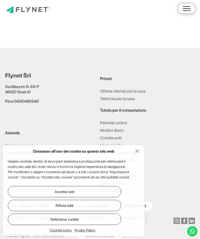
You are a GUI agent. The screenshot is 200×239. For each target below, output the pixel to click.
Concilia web (111, 137)
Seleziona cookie (64, 219)
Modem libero (112, 130)
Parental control (113, 122)
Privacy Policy (85, 230)
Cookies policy (61, 230)
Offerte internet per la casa (122, 91)
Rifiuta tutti (65, 205)
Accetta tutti (64, 192)
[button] (137, 151)
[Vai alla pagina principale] (28, 10)
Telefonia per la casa (117, 98)
